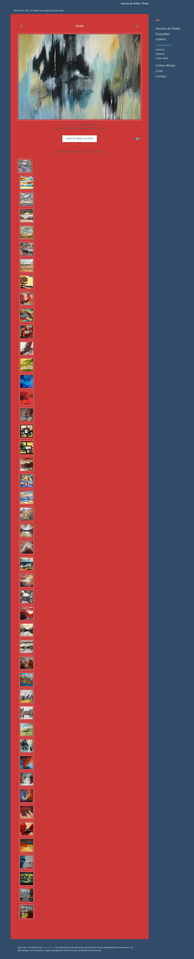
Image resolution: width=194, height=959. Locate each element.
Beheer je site (21, 10)
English (158, 20)
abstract (160, 49)
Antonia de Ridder (130, 3)
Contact (161, 76)
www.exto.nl (48, 947)
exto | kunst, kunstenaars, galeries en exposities (20, 3)
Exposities (163, 34)
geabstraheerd (164, 45)
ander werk (162, 58)
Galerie (161, 39)
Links (159, 71)
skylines (160, 53)
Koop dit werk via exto (79, 138)
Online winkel (165, 65)
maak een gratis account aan (48, 10)
